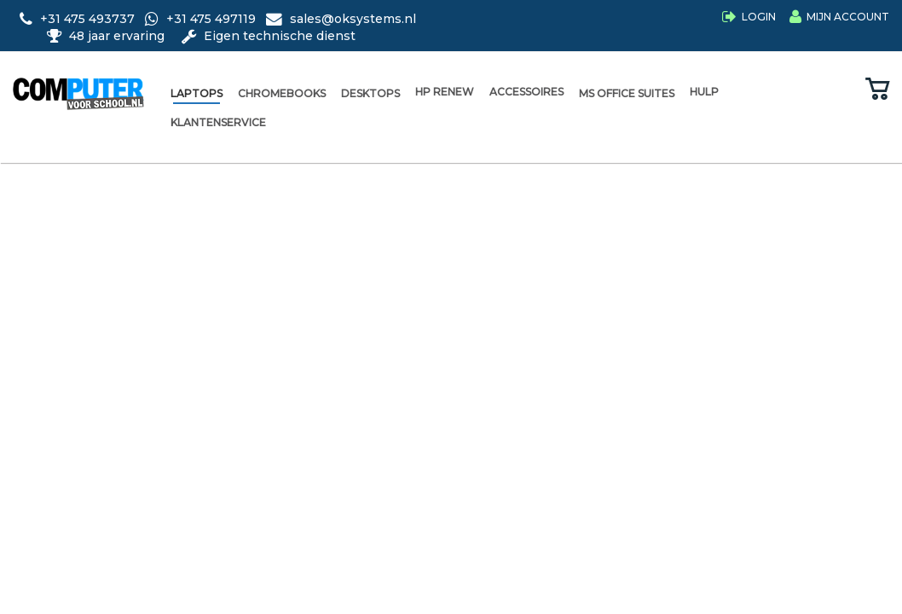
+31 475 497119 (202, 18)
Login (759, 16)
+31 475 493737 (79, 18)
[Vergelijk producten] (841, 89)
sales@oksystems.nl (341, 18)
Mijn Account (848, 16)
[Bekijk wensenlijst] (806, 89)
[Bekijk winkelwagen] (876, 89)
